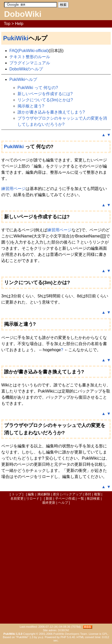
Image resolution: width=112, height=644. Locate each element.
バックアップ (72, 494)
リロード (32, 498)
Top (7, 23)
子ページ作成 (65, 498)
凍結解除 (43, 494)
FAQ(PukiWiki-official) (29, 50)
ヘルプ (63, 502)
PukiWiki (15, 38)
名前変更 (17, 498)
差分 (56, 494)
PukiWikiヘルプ (23, 79)
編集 (31, 494)
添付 (88, 494)
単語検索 (93, 498)
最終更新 (48, 502)
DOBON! (63, 630)
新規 (49, 498)
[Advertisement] (56, 564)
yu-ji (40, 637)
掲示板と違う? (31, 106)
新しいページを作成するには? (45, 94)
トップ (17, 494)
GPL (105, 633)
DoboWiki (22, 14)
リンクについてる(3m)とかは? (45, 100)
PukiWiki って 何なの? (38, 87)
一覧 (80, 498)
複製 (97, 494)
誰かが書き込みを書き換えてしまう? (51, 112)
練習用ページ (13, 188)
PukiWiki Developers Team (70, 633)
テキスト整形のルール (29, 57)
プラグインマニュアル (29, 63)
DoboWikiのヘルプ (26, 69)
